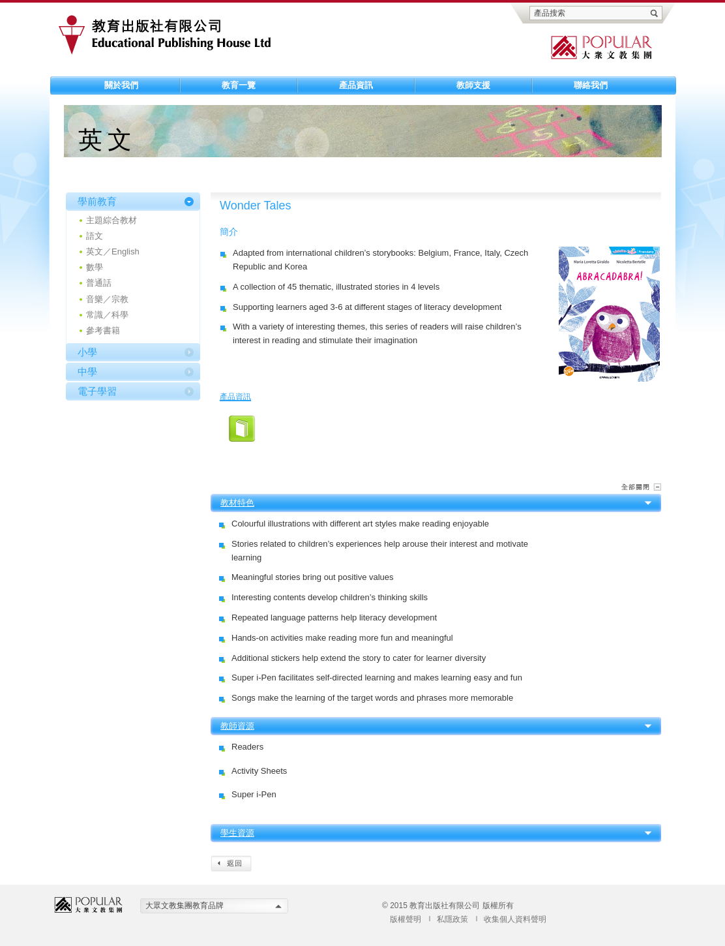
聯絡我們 (591, 85)
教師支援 (473, 85)
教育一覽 (239, 85)
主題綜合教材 (111, 220)
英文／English (113, 251)
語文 (94, 236)
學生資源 (237, 833)
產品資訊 (356, 85)
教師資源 (237, 726)
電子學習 (97, 391)
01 (242, 429)
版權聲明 (405, 919)
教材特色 (237, 503)
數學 (94, 267)
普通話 (98, 283)
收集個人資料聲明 (515, 919)
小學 (87, 352)
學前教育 (97, 201)
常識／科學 (107, 315)
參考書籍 (103, 330)
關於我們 (121, 85)
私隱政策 (452, 919)
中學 (87, 371)
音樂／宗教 (107, 299)
